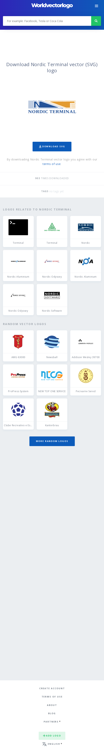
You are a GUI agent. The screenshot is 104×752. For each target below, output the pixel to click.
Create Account (52, 688)
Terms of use (52, 696)
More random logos (52, 441)
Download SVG (52, 146)
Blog (52, 713)
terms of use (52, 164)
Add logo (52, 735)
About (52, 705)
